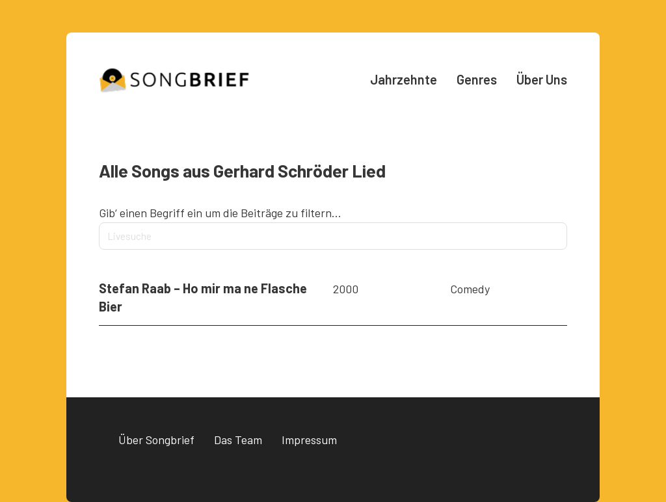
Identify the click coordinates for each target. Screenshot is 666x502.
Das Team (238, 439)
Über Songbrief (156, 439)
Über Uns (541, 79)
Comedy (470, 289)
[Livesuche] (332, 236)
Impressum (309, 439)
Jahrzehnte (403, 79)
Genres (477, 79)
